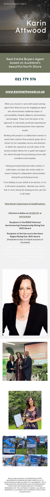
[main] (25, 26)
